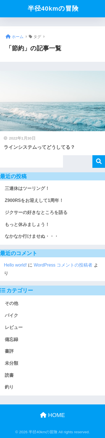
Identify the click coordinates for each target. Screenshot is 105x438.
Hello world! (15, 265)
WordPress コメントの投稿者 (63, 265)
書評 (9, 351)
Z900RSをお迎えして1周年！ (34, 200)
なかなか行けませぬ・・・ (32, 236)
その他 (11, 303)
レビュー (14, 327)
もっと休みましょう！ (27, 224)
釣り (9, 387)
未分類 (11, 363)
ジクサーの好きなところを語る (36, 212)
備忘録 (11, 339)
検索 (98, 161)
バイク (11, 315)
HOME (52, 415)
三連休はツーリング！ (27, 188)
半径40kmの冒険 (53, 8)
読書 (9, 375)
